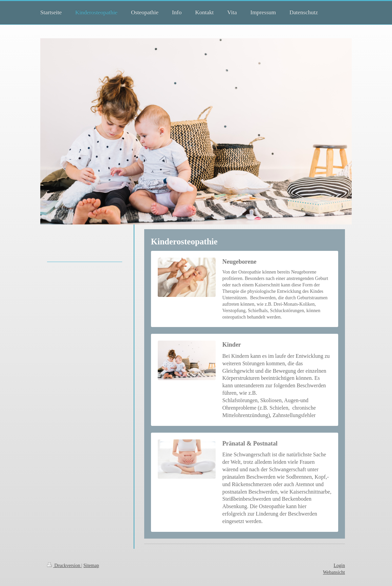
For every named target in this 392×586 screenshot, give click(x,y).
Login (339, 565)
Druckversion (64, 565)
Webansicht (334, 572)
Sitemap (91, 565)
